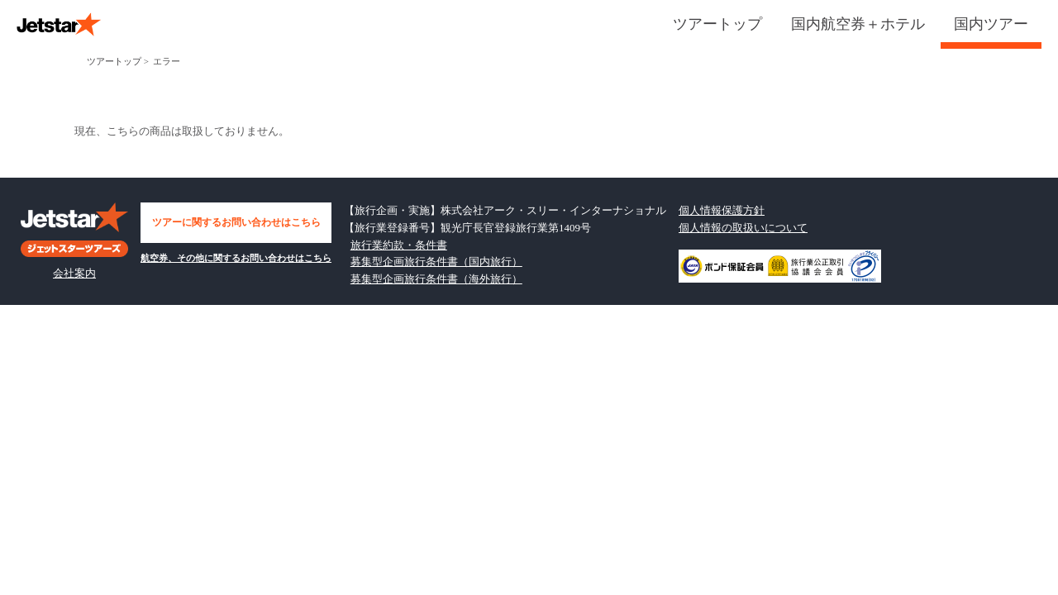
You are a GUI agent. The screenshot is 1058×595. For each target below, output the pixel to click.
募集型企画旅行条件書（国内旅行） (436, 261)
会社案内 (74, 273)
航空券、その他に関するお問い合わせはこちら (236, 258)
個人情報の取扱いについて (743, 227)
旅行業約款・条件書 (398, 245)
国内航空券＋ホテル (858, 24)
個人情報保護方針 (722, 210)
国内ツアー (991, 24)
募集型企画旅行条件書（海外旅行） (436, 279)
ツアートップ (717, 24)
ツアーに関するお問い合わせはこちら (236, 222)
